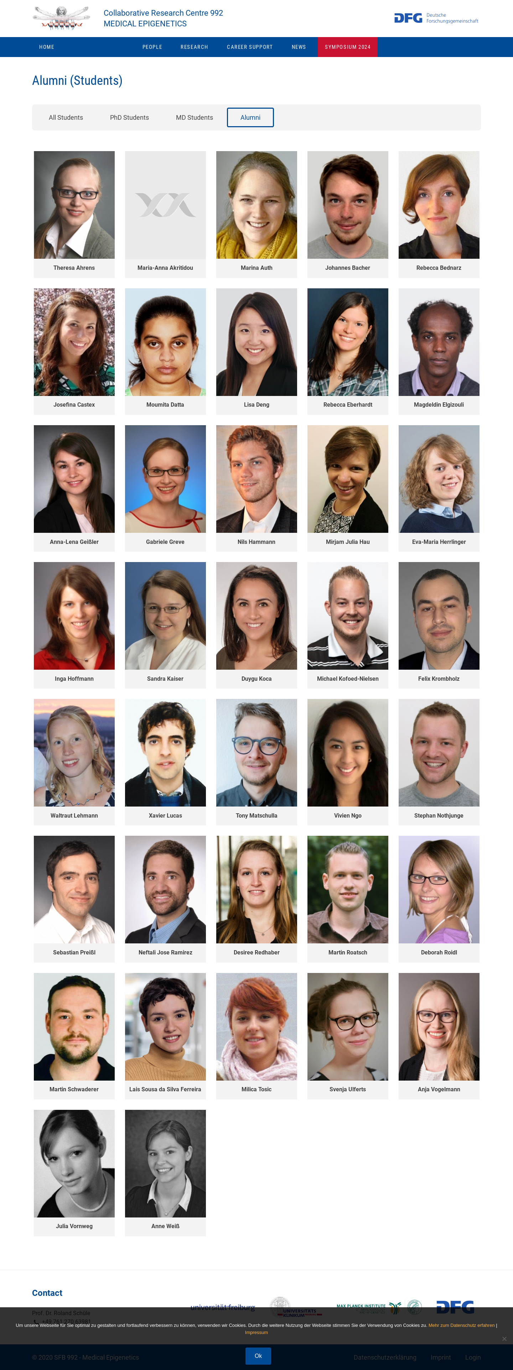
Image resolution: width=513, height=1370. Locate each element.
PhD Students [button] (129, 121)
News (302, 51)
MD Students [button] (194, 121)
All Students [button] (66, 121)
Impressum (256, 1332)
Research (197, 51)
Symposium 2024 (347, 51)
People (155, 51)
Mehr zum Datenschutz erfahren (462, 1325)
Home (46, 51)
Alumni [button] (250, 121)
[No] (504, 1338)
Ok (258, 1356)
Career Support (253, 51)
